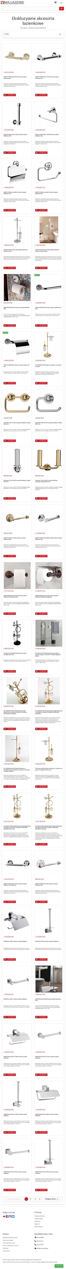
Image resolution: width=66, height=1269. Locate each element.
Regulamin (37, 1224)
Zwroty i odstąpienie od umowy (10, 1245)
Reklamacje (5, 1248)
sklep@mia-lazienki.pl (43, 1248)
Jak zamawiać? (6, 1251)
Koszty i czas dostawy (8, 1240)
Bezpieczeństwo (38, 1226)
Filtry (6, 34)
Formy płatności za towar (9, 1243)
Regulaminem (37, 1259)
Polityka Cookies (38, 1218)
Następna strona (50, 1199)
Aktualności (37, 1221)
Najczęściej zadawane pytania (10, 1237)
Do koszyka (9, 95)
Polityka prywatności (39, 1216)
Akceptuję (59, 1265)
